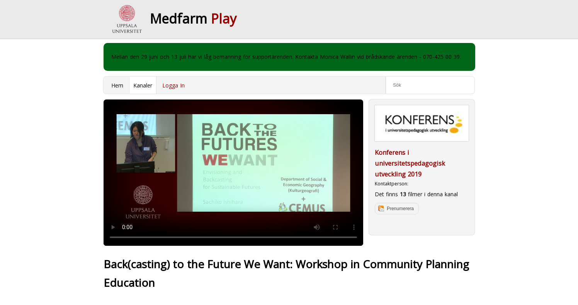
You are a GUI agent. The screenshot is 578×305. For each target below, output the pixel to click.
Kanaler (142, 85)
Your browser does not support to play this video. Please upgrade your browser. (233, 172)
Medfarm (193, 18)
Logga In (173, 85)
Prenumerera (400, 208)
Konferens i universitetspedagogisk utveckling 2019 (410, 163)
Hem (117, 85)
